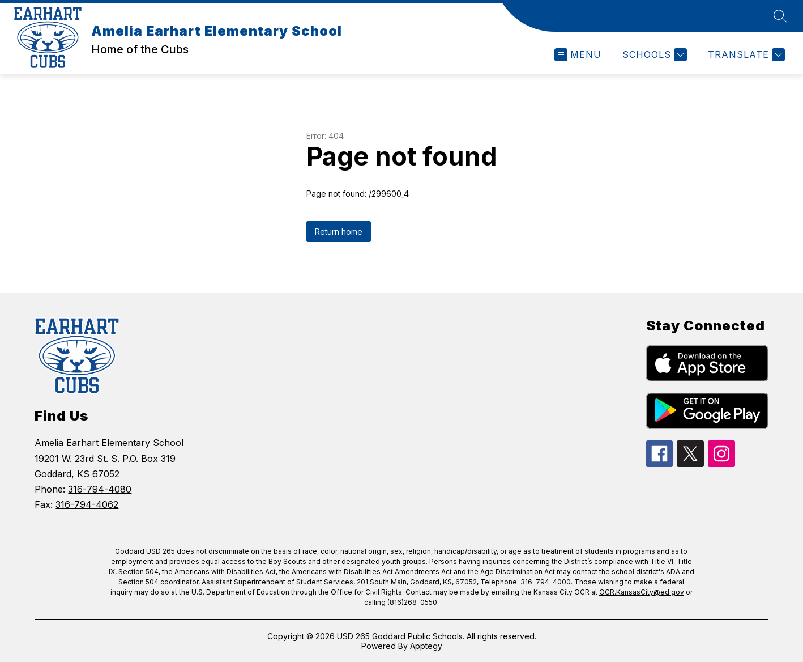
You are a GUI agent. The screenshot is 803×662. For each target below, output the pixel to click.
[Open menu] (577, 55)
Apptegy (426, 646)
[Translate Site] (745, 55)
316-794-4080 (99, 489)
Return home (338, 231)
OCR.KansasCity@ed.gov (641, 592)
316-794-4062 (86, 504)
